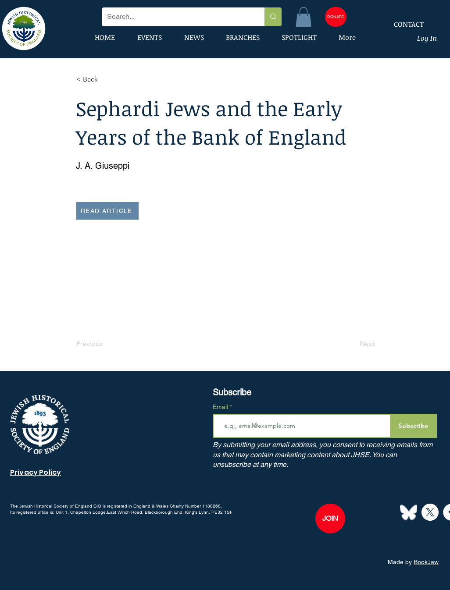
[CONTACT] (403, 24)
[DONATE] (335, 17)
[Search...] (176, 16)
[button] (303, 17)
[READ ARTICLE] (107, 211)
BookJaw (426, 561)
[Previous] (105, 343)
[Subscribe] (413, 426)
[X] (430, 512)
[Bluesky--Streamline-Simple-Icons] (408, 512)
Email (221, 407)
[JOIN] (330, 518)
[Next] (353, 343)
